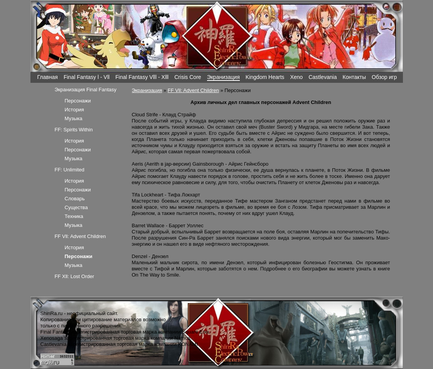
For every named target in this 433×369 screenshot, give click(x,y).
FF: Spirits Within (74, 130)
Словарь (75, 198)
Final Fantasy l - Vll (87, 77)
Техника (74, 216)
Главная (47, 77)
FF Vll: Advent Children (193, 90)
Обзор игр (384, 77)
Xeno (296, 77)
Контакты (354, 77)
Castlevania (322, 77)
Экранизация (223, 77)
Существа (76, 207)
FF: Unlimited (69, 170)
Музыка (74, 118)
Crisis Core (187, 77)
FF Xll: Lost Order (74, 276)
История (74, 109)
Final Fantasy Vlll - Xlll (141, 77)
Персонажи (78, 101)
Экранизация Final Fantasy (86, 89)
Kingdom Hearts (265, 77)
